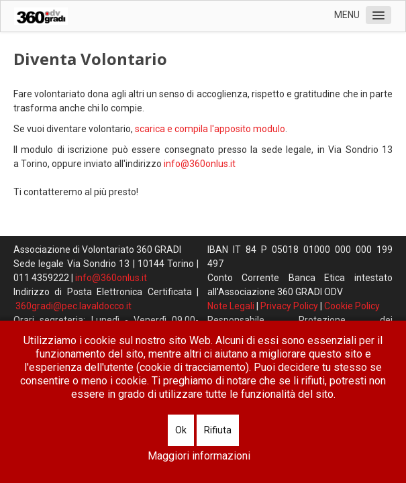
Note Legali (230, 306)
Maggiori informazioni (199, 455)
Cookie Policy (352, 306)
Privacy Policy (289, 306)
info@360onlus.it (200, 163)
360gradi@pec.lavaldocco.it (73, 306)
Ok (181, 430)
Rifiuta (218, 430)
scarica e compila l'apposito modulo (210, 128)
